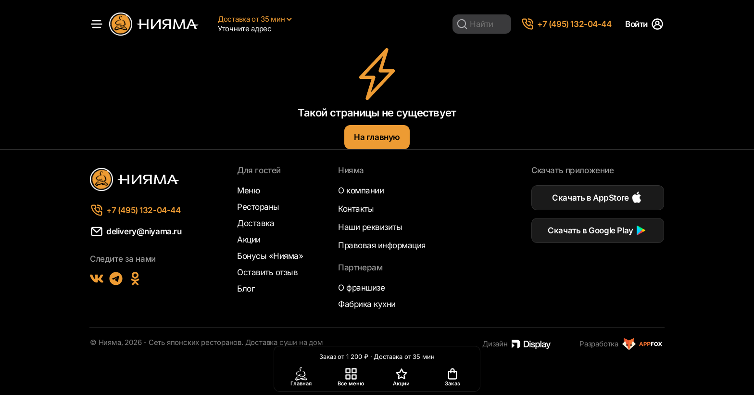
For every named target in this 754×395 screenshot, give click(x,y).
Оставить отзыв (267, 272)
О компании (361, 190)
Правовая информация (382, 245)
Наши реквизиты (370, 227)
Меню (248, 190)
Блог (245, 288)
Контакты (356, 209)
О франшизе (361, 288)
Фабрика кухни (367, 304)
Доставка (255, 223)
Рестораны (258, 207)
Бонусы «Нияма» (270, 256)
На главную (377, 137)
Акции (249, 239)
